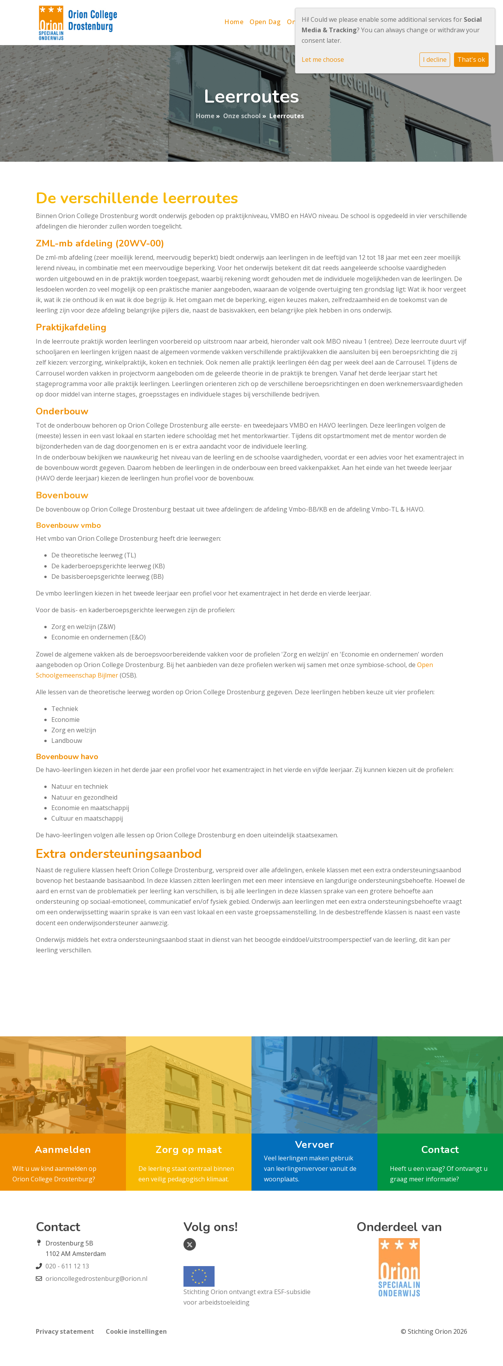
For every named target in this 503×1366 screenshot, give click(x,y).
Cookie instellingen (136, 1331)
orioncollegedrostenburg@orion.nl (96, 1278)
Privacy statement (65, 1331)
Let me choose (323, 59)
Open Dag (265, 21)
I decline (435, 59)
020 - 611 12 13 (67, 1266)
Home (233, 21)
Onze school (242, 116)
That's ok (471, 59)
